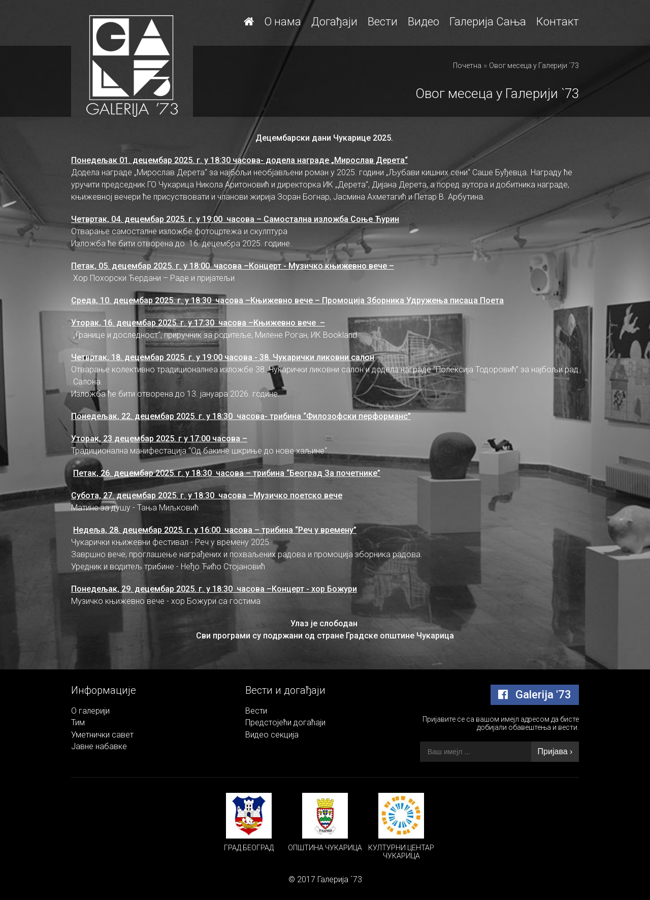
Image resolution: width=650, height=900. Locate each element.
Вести (383, 21)
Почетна (467, 65)
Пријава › (555, 751)
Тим (78, 722)
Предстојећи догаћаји (285, 722)
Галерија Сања (487, 21)
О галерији (90, 711)
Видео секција (272, 735)
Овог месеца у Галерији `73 (534, 65)
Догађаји (334, 21)
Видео (423, 21)
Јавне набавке (99, 746)
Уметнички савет (102, 735)
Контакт (557, 21)
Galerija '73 (534, 694)
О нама (282, 21)
